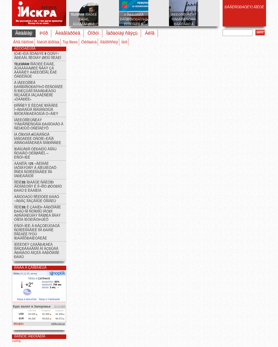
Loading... (17, 341)
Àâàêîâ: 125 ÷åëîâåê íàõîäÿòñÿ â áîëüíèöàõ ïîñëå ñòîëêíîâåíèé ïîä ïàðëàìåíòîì (35, 170)
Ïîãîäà (16, 273)
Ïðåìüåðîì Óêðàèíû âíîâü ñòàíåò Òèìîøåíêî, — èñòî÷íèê (35, 153)
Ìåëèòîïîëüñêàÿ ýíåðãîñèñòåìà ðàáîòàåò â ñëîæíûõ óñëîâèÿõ (38, 124)
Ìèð (124, 42)
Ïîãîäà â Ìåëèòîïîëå (27, 299)
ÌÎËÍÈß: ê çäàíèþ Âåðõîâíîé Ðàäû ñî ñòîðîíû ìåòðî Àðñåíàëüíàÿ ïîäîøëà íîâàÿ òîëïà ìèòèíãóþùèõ (37, 213)
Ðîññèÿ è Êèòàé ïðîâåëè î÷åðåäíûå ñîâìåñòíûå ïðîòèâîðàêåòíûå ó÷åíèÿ (36, 110)
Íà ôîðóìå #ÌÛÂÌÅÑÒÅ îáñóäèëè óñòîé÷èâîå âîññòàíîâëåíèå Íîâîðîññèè (37, 139)
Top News (70, 42)
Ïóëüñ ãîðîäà (48, 42)
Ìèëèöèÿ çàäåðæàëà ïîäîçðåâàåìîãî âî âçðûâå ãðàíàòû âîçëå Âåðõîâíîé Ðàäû (36, 251)
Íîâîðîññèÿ (109, 42)
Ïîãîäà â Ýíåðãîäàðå (49, 299)
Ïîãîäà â (39, 278)
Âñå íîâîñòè (23, 42)
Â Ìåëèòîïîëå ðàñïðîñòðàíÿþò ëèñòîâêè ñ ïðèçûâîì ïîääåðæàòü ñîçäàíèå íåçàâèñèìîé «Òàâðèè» (38, 91)
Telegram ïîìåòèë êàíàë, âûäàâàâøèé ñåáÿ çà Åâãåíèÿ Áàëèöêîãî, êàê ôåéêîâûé (35, 70)
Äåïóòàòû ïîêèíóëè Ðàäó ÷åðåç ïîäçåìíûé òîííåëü (36, 199)
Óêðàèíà (89, 42)
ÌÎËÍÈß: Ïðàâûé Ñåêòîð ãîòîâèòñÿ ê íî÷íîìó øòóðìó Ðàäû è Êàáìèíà (38, 186)
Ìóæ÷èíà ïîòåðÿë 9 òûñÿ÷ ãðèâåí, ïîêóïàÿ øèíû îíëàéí (37, 56)
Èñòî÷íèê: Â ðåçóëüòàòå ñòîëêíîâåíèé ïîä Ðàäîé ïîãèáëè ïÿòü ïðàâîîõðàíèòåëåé (37, 232)
